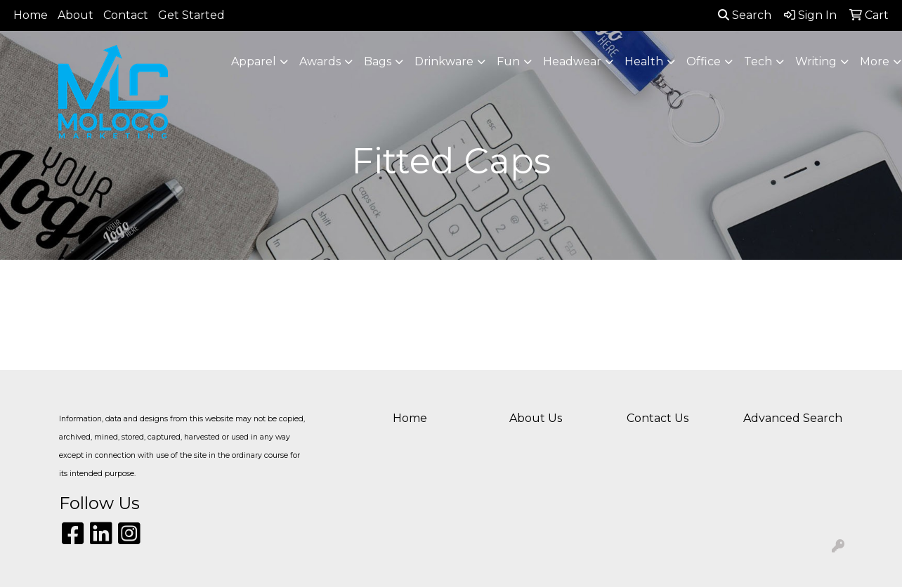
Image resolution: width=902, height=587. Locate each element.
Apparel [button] (253, 61)
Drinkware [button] (443, 61)
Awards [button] (320, 61)
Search (744, 15)
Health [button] (644, 61)
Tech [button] (758, 61)
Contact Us (657, 418)
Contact (125, 15)
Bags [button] (377, 61)
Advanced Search (792, 418)
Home (30, 15)
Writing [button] (816, 61)
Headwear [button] (572, 61)
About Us (535, 418)
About (75, 15)
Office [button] (703, 61)
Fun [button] (508, 61)
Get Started (191, 15)
